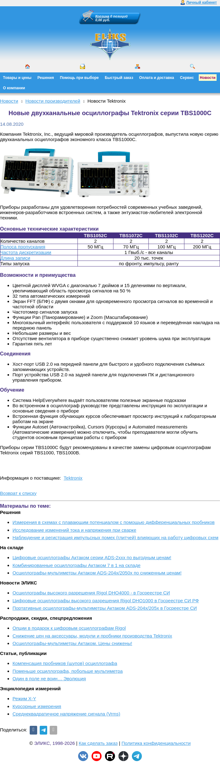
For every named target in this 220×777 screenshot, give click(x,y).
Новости (207, 78)
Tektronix (73, 478)
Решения (46, 78)
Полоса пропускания (22, 246)
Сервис (187, 78)
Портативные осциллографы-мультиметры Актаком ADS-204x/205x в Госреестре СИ (104, 608)
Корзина (102, 16)
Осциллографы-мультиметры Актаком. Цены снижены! (72, 643)
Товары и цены (17, 78)
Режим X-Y (24, 698)
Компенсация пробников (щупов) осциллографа (64, 663)
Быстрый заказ (119, 78)
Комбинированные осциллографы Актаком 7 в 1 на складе (76, 565)
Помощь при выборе (79, 78)
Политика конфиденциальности (156, 743)
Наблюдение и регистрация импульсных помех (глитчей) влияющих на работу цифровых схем (115, 537)
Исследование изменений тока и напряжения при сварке (74, 530)
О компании (14, 88)
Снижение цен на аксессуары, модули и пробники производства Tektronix (92, 635)
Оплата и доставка (156, 78)
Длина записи (15, 258)
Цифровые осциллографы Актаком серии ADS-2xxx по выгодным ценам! (91, 557)
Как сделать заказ (98, 743)
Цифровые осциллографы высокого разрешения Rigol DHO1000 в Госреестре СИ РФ (105, 600)
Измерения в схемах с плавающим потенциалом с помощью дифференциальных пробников (113, 522)
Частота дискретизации (25, 252)
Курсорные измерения (36, 706)
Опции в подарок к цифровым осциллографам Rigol (69, 628)
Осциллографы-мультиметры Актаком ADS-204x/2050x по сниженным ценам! (97, 572)
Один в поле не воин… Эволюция (49, 678)
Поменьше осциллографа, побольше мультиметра (67, 671)
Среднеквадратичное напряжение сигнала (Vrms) (66, 713)
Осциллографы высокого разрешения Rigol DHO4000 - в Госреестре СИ (91, 592)
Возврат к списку (18, 493)
